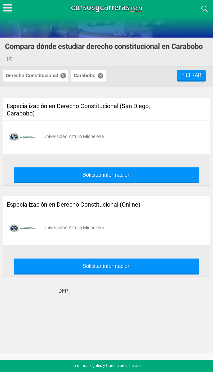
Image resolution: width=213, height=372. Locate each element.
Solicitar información (106, 175)
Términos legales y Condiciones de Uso (107, 365)
